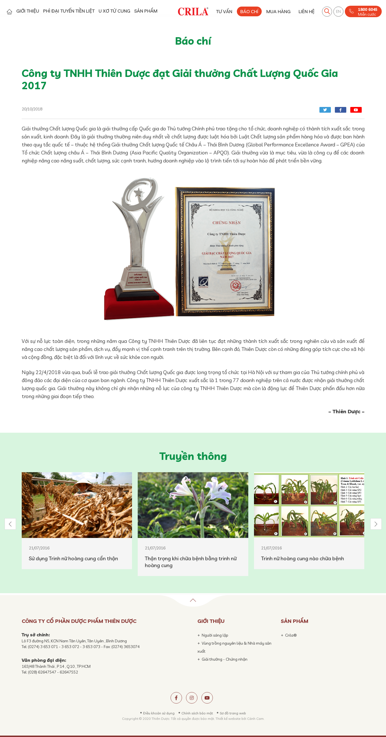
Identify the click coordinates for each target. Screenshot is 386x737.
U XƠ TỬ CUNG (114, 11)
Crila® (291, 635)
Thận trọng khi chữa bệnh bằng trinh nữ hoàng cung (191, 562)
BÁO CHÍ (249, 11)
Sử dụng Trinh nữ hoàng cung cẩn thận (73, 558)
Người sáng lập (215, 635)
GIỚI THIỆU (27, 11)
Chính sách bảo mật (197, 713)
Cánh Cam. (255, 718)
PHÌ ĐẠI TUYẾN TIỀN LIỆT (69, 11)
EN (338, 11)
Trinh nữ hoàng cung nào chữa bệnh (302, 558)
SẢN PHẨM (145, 11)
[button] (10, 524)
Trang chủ (9, 12)
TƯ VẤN (224, 11)
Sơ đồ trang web (233, 713)
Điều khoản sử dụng (159, 713)
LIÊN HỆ (307, 11)
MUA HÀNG (278, 11)
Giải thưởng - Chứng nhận (224, 659)
